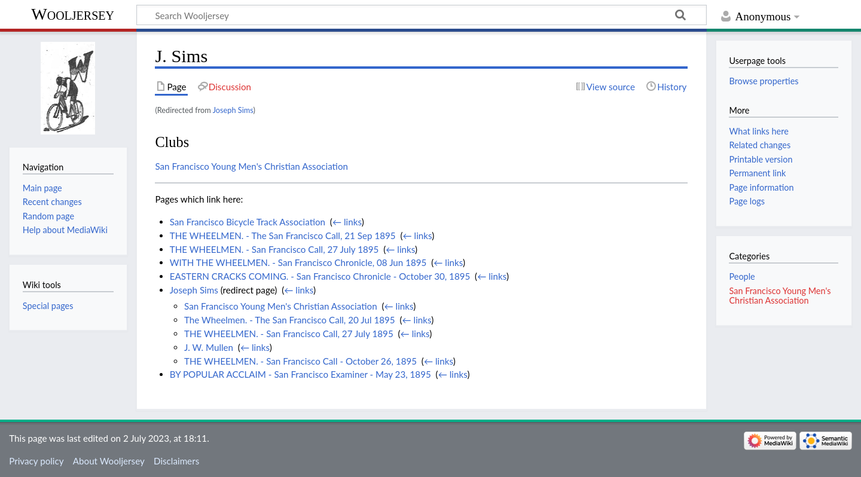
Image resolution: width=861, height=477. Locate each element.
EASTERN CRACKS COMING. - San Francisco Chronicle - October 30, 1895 (320, 276)
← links (347, 221)
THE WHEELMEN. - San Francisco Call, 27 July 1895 (274, 249)
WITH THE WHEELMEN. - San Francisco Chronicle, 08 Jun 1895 (298, 262)
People (742, 276)
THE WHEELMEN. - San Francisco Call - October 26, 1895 (300, 361)
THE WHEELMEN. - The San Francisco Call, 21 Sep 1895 (283, 235)
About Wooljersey (109, 460)
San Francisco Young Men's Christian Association (251, 166)
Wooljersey (72, 14)
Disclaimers (176, 460)
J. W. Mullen (208, 347)
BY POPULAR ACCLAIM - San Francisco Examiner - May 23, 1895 (300, 374)
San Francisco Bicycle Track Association (247, 221)
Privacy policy (36, 460)
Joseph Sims (233, 110)
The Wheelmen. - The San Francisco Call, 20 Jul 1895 (289, 319)
